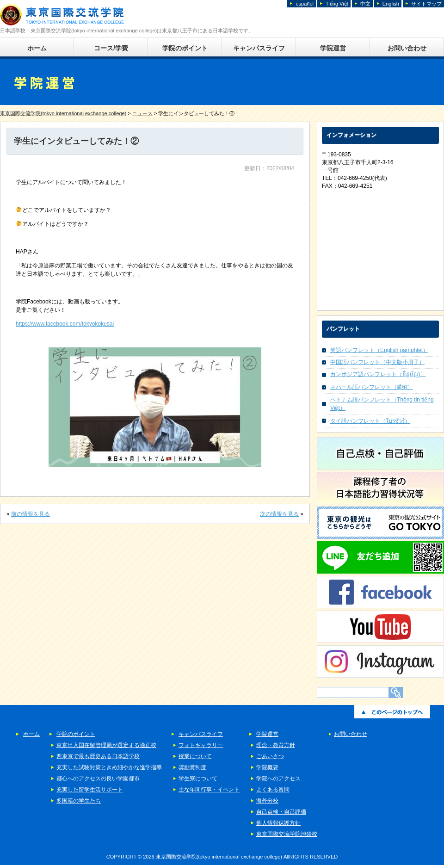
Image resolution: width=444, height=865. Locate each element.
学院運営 (333, 48)
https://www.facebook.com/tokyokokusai (65, 324)
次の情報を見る (279, 514)
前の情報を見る (30, 514)
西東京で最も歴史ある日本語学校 (98, 756)
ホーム (37, 48)
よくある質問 (273, 789)
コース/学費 (111, 48)
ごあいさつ (270, 756)
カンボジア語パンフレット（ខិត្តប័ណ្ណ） (378, 374)
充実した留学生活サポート (89, 789)
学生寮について (198, 778)
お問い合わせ (407, 48)
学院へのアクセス (278, 778)
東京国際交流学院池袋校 (286, 834)
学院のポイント (185, 48)
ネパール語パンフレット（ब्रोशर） (371, 387)
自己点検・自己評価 (281, 812)
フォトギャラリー (201, 745)
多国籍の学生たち (78, 800)
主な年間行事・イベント (209, 789)
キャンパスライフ (259, 48)
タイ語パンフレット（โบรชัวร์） (370, 421)
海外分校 (267, 800)
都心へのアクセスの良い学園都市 (98, 778)
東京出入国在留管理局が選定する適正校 (106, 745)
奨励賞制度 (192, 767)
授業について (195, 756)
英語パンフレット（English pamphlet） (379, 350)
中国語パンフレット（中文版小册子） (377, 362)
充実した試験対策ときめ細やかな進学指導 (109, 767)
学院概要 (267, 767)
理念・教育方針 (275, 745)
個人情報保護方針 (278, 823)
